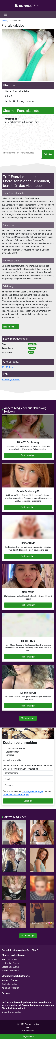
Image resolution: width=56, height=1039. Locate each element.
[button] (28, 55)
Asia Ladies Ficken (10, 988)
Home (4, 21)
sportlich (32, 344)
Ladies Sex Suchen (11, 967)
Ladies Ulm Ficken (10, 963)
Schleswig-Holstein (11, 379)
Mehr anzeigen (28, 718)
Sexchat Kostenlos (10, 970)
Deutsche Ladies (9, 984)
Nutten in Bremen (10, 980)
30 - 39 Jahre (8, 367)
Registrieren (10, 326)
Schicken (48, 154)
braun (31, 352)
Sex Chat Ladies (9, 959)
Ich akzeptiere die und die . (27, 793)
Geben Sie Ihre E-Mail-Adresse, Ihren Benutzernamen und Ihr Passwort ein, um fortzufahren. (28, 770)
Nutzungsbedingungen (32, 791)
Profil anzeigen (28, 455)
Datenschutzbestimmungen (16, 794)
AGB (28, 1027)
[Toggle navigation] (5, 14)
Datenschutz (28, 1030)
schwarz (32, 348)
